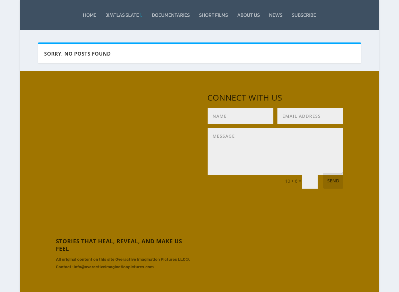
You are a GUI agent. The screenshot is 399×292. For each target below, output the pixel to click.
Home (89, 15)
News (275, 15)
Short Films (213, 15)
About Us (248, 15)
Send (333, 180)
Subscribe (304, 15)
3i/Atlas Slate (122, 15)
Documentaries (171, 15)
